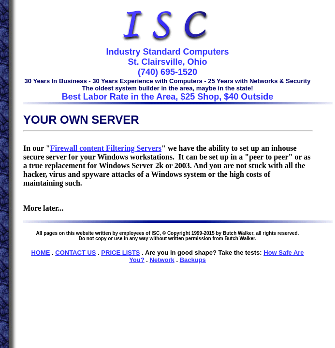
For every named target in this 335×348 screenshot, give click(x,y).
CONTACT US (75, 252)
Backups (193, 259)
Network (162, 259)
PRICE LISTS (120, 252)
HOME (40, 252)
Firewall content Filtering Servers (105, 148)
